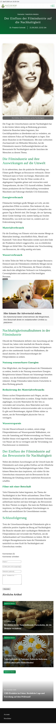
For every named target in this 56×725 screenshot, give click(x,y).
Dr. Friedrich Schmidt (17, 28)
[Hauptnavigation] (51, 6)
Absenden (6, 591)
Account (6, 716)
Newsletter (7, 720)
